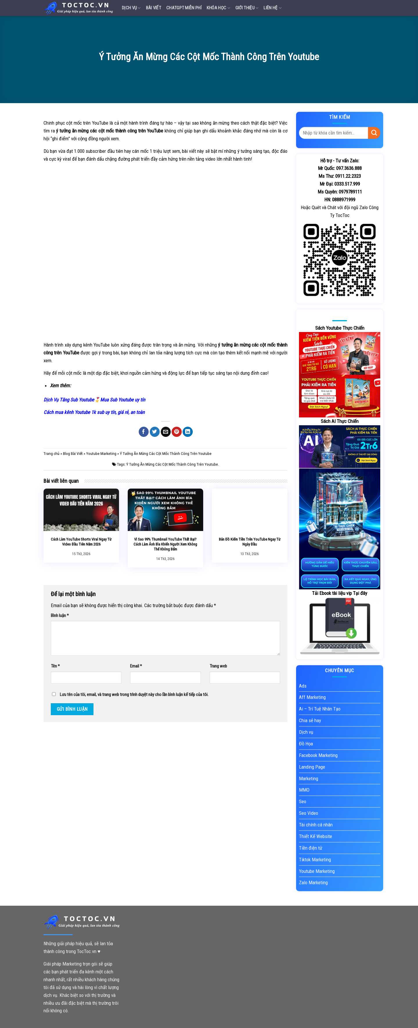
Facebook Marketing (318, 755)
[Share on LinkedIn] (188, 432)
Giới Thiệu (247, 8)
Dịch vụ (131, 8)
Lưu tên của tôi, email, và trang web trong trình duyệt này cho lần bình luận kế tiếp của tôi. (134, 694)
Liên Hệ (273, 8)
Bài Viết (153, 7)
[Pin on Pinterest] (177, 432)
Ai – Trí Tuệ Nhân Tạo (319, 709)
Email (136, 666)
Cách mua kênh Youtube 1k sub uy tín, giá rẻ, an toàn (94, 412)
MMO (304, 790)
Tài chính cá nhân (316, 825)
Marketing (308, 778)
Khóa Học (218, 8)
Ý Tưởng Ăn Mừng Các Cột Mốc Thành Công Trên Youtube (172, 464)
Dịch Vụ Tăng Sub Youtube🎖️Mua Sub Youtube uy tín (94, 400)
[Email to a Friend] (166, 432)
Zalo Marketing (313, 882)
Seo (302, 801)
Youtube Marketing (101, 453)
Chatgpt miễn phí (183, 7)
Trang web (218, 666)
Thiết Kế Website (315, 836)
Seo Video (308, 813)
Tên (55, 666)
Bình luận (60, 615)
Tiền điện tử (310, 848)
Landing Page (312, 767)
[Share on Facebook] (144, 432)
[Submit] (374, 133)
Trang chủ (52, 453)
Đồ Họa (306, 744)
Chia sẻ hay (310, 720)
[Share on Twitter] (155, 432)
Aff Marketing (312, 697)
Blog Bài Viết (73, 453)
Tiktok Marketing (315, 859)
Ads (303, 686)
